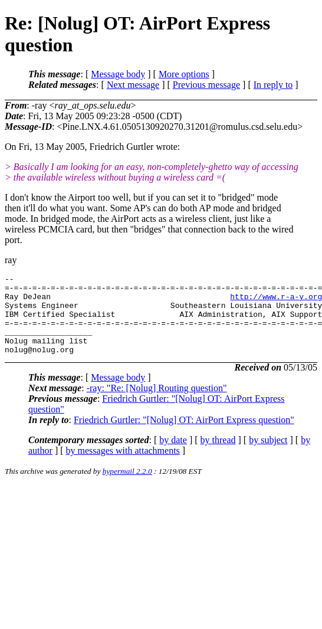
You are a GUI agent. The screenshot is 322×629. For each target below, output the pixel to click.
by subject (268, 456)
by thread (218, 456)
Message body (118, 74)
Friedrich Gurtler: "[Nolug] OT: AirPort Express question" (184, 436)
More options (184, 74)
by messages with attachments (123, 466)
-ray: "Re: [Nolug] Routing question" (157, 404)
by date (173, 456)
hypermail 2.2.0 (127, 487)
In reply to (273, 85)
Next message (133, 85)
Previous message (206, 85)
